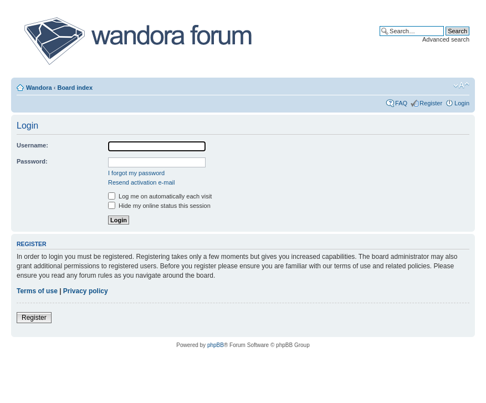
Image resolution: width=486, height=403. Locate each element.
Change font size (461, 85)
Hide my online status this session (159, 205)
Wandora (39, 87)
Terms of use (37, 291)
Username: (32, 145)
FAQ (401, 103)
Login (461, 103)
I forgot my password (136, 173)
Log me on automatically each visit (160, 196)
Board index (75, 87)
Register (431, 103)
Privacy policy (85, 291)
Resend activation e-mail (141, 182)
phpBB (215, 345)
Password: (32, 161)
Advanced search (445, 39)
